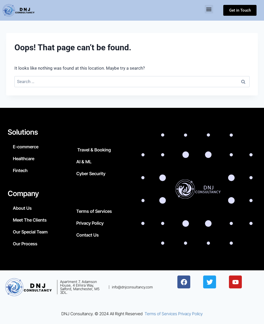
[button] (209, 9)
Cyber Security (90, 173)
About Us (22, 208)
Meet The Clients (30, 220)
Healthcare (23, 158)
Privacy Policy (90, 223)
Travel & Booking (93, 149)
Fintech (20, 170)
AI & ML (84, 161)
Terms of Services (94, 211)
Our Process (25, 243)
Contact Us (87, 235)
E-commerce (25, 146)
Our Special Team (30, 231)
